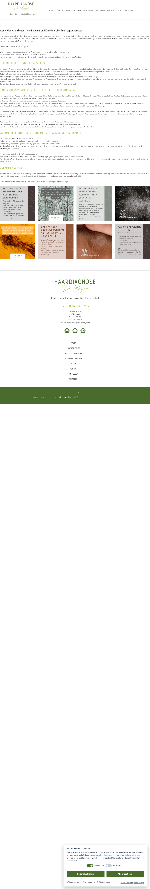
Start (73, 343)
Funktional (117, 865)
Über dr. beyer (74, 348)
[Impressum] (88, 882)
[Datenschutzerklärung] (73, 882)
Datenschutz (74, 379)
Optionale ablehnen (85, 874)
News (73, 363)
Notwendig (99, 865)
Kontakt (73, 368)
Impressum (73, 374)
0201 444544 (76, 316)
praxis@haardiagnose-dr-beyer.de (77, 322)
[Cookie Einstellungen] (104, 882)
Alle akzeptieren (125, 874)
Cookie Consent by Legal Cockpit (132, 883)
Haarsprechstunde (73, 358)
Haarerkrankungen (73, 353)
